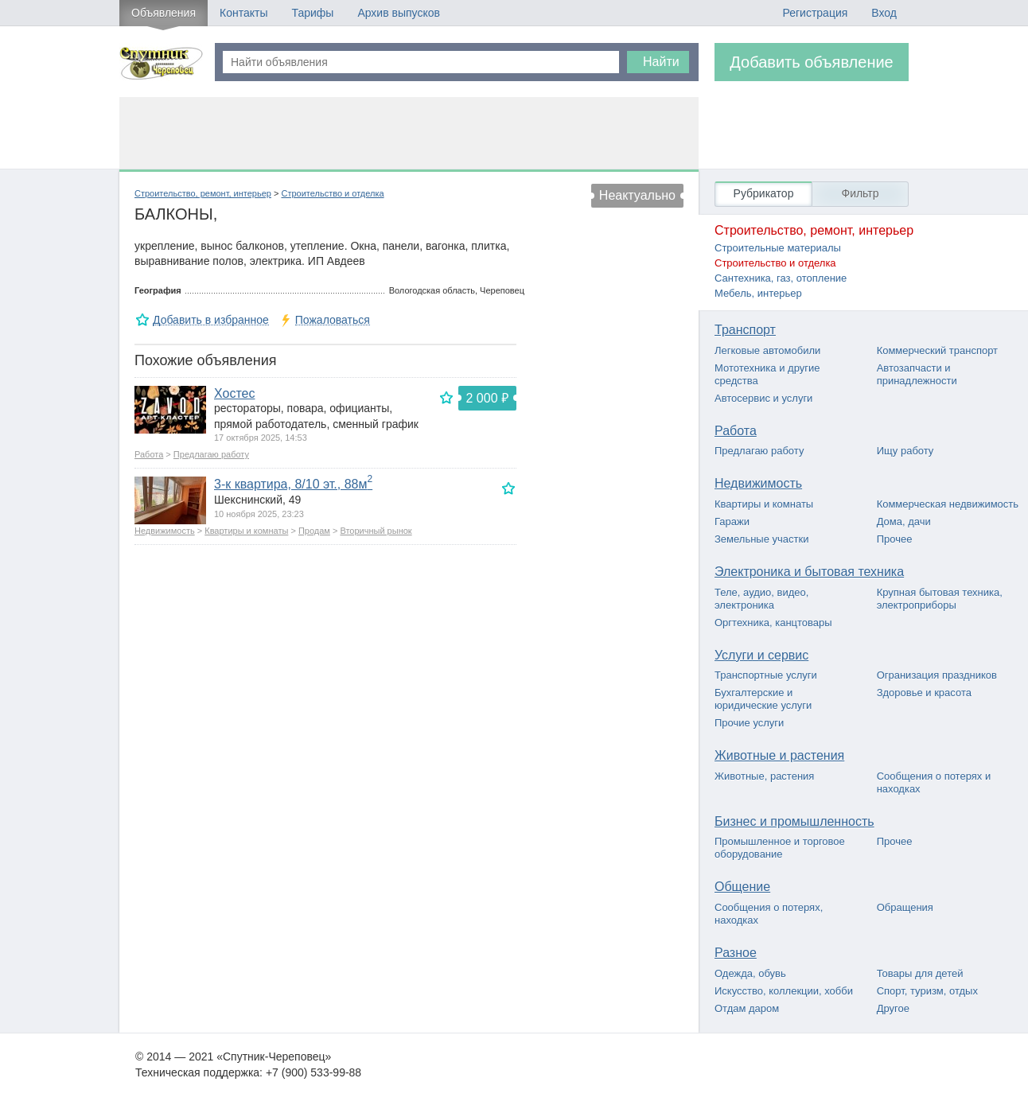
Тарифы (312, 12)
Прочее (895, 539)
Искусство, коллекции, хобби (784, 991)
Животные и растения (779, 755)
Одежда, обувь (750, 973)
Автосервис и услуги (763, 398)
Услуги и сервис (761, 655)
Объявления (163, 12)
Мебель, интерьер (758, 293)
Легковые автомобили (767, 350)
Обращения (905, 907)
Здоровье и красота (924, 693)
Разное (736, 952)
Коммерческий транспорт (937, 350)
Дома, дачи (904, 521)
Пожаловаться (332, 320)
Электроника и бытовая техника (809, 571)
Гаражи (732, 521)
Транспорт (745, 330)
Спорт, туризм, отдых (927, 991)
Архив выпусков (398, 12)
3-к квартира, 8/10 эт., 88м (293, 484)
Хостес (234, 393)
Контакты (243, 12)
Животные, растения (764, 776)
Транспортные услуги (766, 675)
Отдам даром (747, 1008)
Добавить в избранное (211, 320)
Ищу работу (905, 451)
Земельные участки (761, 539)
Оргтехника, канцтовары (773, 622)
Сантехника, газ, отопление (781, 278)
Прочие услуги (749, 723)
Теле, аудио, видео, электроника (761, 598)
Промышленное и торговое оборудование (780, 847)
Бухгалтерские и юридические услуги (763, 699)
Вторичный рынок (375, 530)
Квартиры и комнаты (246, 530)
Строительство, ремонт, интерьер (202, 193)
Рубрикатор (764, 193)
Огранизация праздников (937, 675)
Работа (148, 454)
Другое (893, 1008)
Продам (314, 530)
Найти (661, 61)
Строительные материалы (778, 248)
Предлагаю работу (211, 454)
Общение (742, 886)
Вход (884, 12)
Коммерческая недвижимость (947, 504)
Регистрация (814, 12)
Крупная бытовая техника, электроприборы (940, 598)
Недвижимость (164, 530)
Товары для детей (920, 973)
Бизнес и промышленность (794, 821)
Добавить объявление (812, 62)
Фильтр (859, 193)
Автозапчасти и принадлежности (917, 374)
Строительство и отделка (332, 193)
